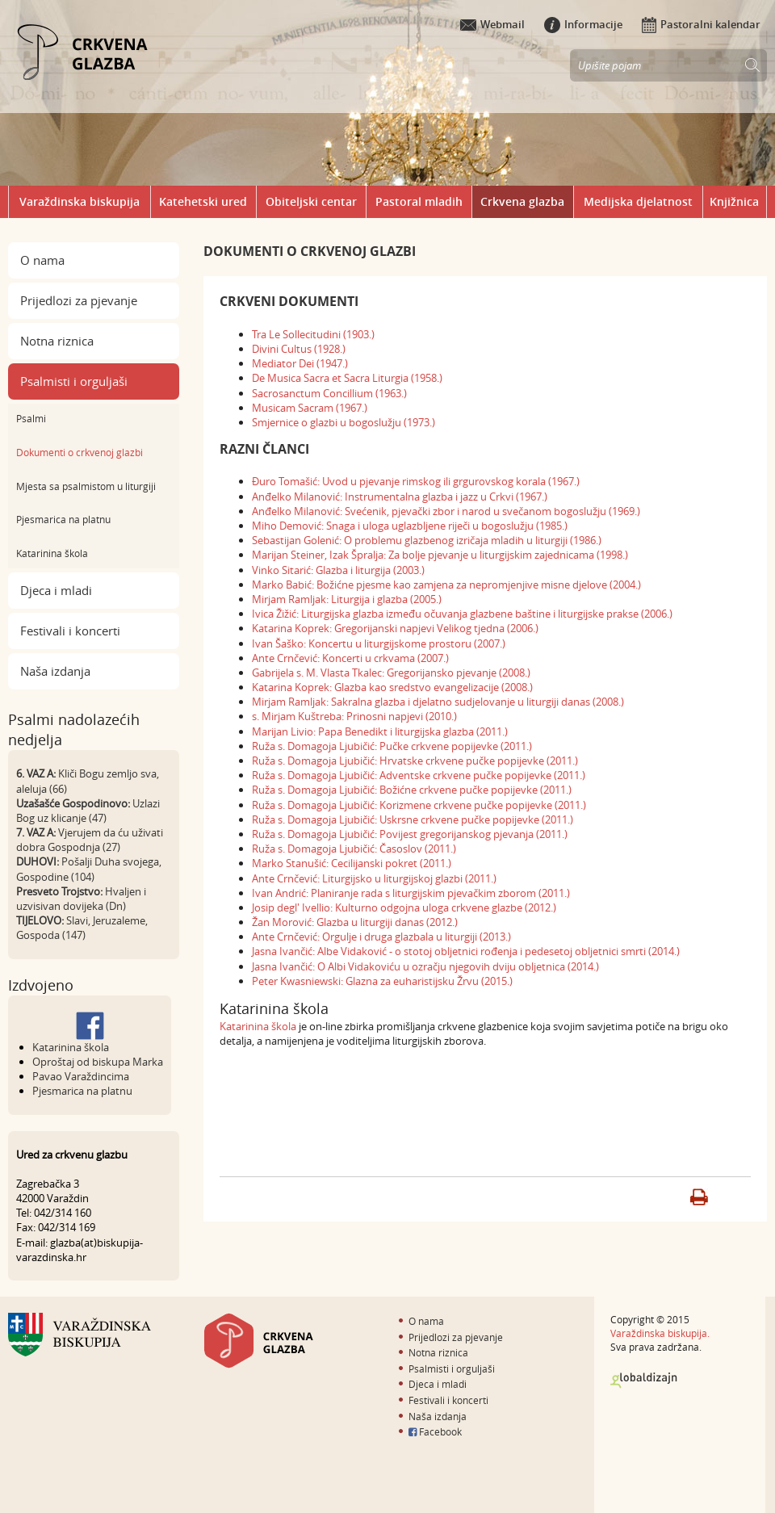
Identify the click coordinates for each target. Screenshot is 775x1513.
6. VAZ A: (36, 773)
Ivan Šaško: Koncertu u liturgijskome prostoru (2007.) (378, 643)
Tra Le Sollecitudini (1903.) (313, 334)
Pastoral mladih (419, 201)
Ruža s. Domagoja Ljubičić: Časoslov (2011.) (354, 848)
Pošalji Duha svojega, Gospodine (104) (88, 868)
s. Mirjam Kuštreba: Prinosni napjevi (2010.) (354, 716)
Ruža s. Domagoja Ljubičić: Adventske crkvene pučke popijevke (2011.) (418, 775)
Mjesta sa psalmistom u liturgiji (86, 486)
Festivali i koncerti (70, 630)
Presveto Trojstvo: (59, 891)
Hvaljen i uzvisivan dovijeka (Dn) (81, 898)
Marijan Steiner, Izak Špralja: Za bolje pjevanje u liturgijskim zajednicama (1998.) (440, 554)
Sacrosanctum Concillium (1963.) (329, 393)
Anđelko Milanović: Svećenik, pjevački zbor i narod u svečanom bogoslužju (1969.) (446, 511)
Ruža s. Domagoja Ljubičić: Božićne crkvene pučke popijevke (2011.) (412, 789)
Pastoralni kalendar (701, 24)
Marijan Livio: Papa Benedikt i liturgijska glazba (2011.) (380, 731)
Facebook (435, 1431)
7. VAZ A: (36, 832)
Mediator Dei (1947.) (300, 363)
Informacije (583, 24)
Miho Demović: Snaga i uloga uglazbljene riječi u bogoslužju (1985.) (410, 525)
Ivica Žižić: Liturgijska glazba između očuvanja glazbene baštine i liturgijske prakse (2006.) (462, 613)
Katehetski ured (203, 201)
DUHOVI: (37, 861)
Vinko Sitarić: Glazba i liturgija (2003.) (338, 570)
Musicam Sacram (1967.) (309, 407)
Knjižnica (734, 201)
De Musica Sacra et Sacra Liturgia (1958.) (347, 378)
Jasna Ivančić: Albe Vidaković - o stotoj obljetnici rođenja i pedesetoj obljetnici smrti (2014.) (466, 951)
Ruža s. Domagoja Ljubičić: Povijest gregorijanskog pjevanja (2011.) (410, 834)
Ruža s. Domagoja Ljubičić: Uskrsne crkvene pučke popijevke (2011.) (412, 819)
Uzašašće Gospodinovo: (73, 803)
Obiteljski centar (311, 201)
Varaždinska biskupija (79, 201)
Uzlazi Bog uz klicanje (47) (88, 810)
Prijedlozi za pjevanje (78, 300)
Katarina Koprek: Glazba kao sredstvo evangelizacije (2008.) (392, 687)
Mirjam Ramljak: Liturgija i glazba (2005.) (347, 599)
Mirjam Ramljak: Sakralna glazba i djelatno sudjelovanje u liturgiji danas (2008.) (438, 701)
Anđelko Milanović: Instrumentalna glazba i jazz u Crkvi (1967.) (399, 496)
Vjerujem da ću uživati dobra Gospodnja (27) (89, 839)
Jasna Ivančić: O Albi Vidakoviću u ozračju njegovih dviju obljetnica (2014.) (425, 966)
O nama (42, 260)
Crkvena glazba (522, 201)
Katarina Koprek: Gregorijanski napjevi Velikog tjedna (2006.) (395, 628)
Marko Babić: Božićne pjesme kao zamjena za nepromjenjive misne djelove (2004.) (446, 584)
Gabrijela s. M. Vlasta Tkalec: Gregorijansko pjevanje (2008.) (391, 672)
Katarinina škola (52, 553)
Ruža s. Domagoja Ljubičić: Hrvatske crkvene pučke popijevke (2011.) (415, 760)
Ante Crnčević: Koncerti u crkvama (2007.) (350, 658)
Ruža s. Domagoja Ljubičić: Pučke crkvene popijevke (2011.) (392, 746)
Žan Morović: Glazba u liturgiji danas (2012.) (355, 922)
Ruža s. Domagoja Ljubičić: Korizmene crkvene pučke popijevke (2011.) (419, 805)
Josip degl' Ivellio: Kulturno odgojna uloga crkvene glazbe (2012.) (404, 907)
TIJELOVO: (40, 920)
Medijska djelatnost (638, 201)
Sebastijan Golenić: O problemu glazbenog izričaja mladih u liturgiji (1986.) (426, 540)
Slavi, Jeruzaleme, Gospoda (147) (82, 927)
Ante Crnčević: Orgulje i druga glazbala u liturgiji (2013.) (381, 936)
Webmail (492, 24)
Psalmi (31, 418)
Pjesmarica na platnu (63, 519)
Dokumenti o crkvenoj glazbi (79, 452)
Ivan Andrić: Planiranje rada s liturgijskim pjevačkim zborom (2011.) (411, 893)
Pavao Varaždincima (80, 1076)
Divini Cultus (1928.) (299, 349)
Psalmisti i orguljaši (74, 381)
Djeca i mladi (56, 590)
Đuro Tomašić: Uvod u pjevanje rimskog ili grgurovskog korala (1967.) (416, 481)
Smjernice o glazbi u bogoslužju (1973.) (343, 422)
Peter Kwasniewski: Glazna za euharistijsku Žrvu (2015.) (382, 981)
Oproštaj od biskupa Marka (97, 1061)
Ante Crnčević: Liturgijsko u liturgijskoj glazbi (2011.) (374, 878)
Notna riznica (57, 341)
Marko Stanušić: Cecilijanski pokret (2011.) (351, 863)
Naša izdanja (55, 671)
